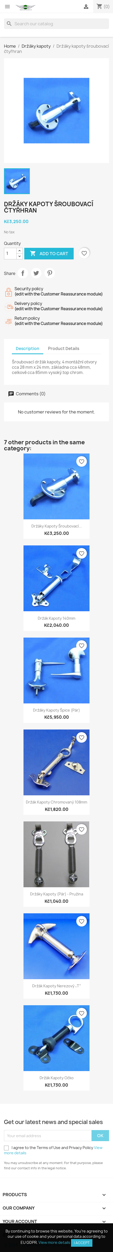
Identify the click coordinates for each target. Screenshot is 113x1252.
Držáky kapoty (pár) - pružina (56, 893)
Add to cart (49, 253)
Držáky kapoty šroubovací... (56, 526)
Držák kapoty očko (57, 1077)
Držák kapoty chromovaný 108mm (56, 802)
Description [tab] (27, 348)
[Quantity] (10, 253)
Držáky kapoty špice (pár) (56, 710)
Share (22, 273)
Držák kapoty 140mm (56, 618)
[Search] (56, 23)
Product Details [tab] (63, 348)
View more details (54, 1242)
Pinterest (49, 273)
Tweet (36, 273)
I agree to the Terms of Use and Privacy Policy (53, 1150)
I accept (82, 1242)
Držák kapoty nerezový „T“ (56, 985)
